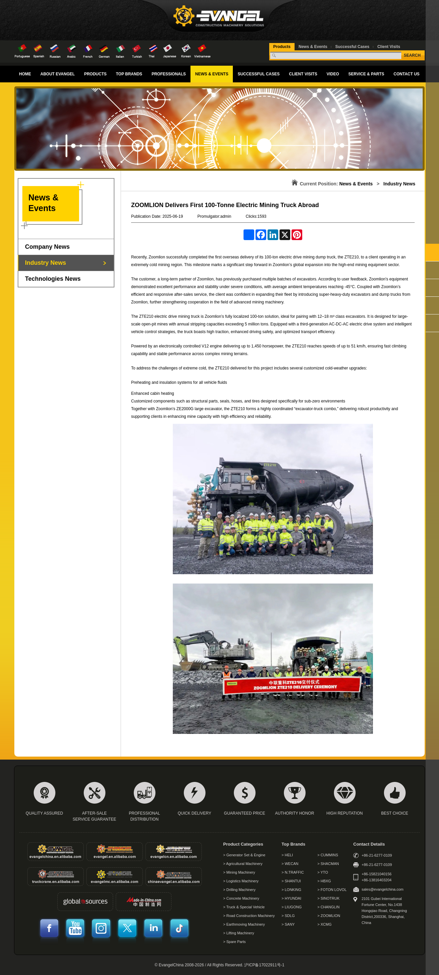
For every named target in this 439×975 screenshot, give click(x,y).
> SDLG (288, 916)
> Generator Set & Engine (244, 855)
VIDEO (333, 74)
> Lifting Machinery (238, 933)
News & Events (313, 46)
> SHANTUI (291, 881)
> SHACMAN (328, 864)
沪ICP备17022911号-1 (264, 965)
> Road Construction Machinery (249, 916)
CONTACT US (407, 74)
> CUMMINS (328, 855)
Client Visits (388, 46)
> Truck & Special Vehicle (244, 907)
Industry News (45, 262)
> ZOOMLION (329, 916)
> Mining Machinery (239, 872)
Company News (47, 246)
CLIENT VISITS (303, 74)
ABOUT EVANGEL (57, 74)
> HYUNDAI (291, 898)
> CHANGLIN (329, 907)
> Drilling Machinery (239, 890)
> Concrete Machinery (241, 898)
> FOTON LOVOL (332, 890)
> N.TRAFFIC (293, 872)
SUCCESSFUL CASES (259, 74)
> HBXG (324, 881)
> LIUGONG (292, 907)
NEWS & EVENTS (211, 74)
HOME (25, 74)
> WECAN (290, 864)
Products (282, 46)
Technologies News (53, 278)
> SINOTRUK (329, 898)
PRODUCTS (95, 74)
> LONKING (291, 890)
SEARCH (412, 55)
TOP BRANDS (129, 74)
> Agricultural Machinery (243, 864)
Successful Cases (352, 46)
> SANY (288, 924)
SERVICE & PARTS (366, 74)
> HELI (287, 855)
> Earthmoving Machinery (244, 924)
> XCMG (325, 924)
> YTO (323, 872)
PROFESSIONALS (168, 74)
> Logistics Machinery (241, 881)
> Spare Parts (234, 942)
